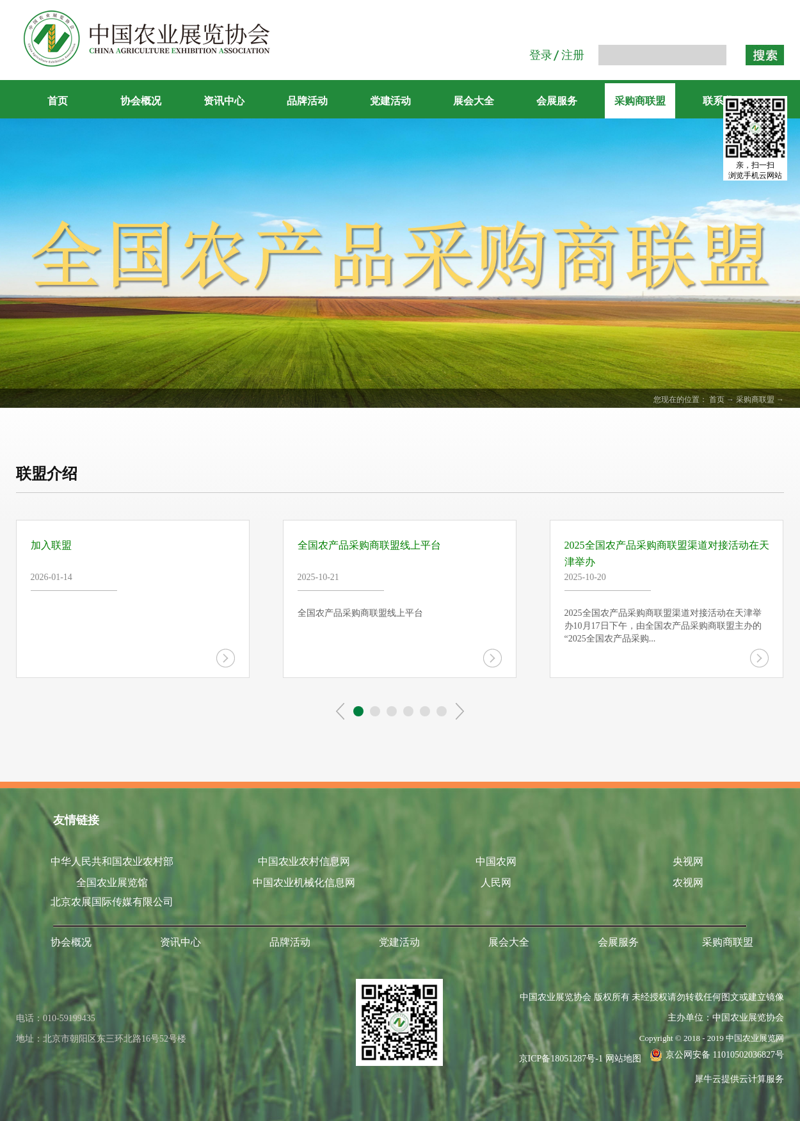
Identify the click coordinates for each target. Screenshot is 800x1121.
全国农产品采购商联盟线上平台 (369, 545)
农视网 (688, 882)
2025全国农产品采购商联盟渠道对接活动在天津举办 (666, 553)
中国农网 (496, 861)
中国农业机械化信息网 (304, 882)
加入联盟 (51, 545)
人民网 (496, 882)
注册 (572, 55)
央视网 (688, 861)
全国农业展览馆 (112, 882)
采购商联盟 (755, 399)
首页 (57, 100)
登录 (540, 55)
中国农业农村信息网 (304, 861)
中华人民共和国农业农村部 (112, 861)
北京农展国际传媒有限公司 (112, 901)
